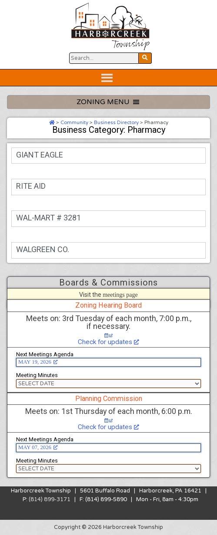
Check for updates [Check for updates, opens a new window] (108, 342)
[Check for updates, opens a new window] (108, 335)
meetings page (120, 294)
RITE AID (31, 185)
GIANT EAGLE (39, 154)
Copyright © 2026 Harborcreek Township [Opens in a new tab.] (108, 527)
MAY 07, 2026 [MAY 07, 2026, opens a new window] (38, 447)
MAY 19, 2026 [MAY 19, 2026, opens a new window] (38, 362)
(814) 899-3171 (49, 499)
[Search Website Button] (104, 58)
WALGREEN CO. (42, 249)
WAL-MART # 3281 (48, 217)
